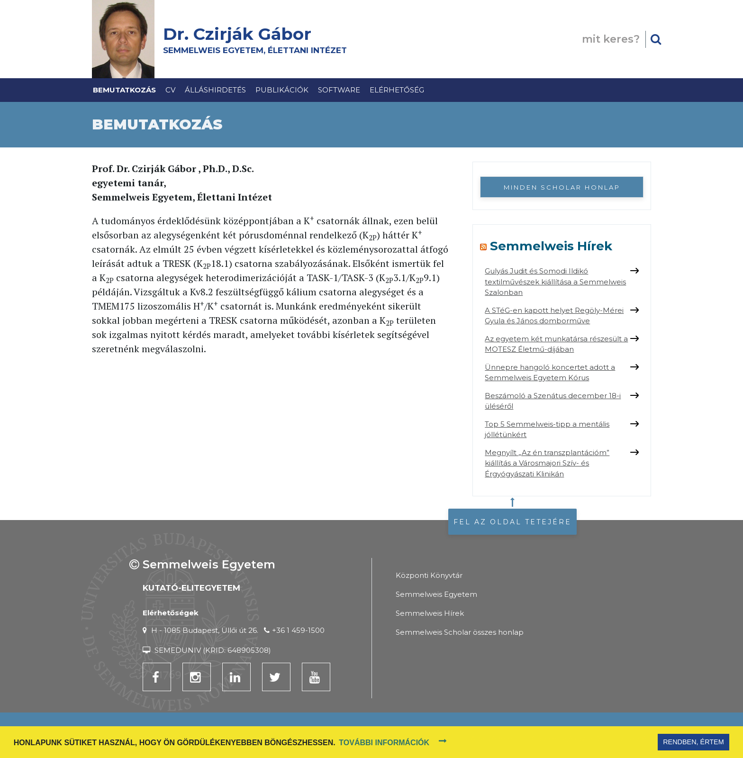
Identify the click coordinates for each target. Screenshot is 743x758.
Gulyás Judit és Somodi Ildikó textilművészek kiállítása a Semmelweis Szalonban (555, 281)
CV (170, 89)
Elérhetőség (397, 89)
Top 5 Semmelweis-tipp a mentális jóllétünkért (547, 429)
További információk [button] (384, 743)
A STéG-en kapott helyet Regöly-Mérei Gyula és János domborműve (554, 316)
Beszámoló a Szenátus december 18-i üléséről (553, 401)
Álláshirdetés (215, 89)
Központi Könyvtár (429, 575)
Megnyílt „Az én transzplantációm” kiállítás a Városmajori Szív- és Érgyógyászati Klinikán (547, 463)
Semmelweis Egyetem (436, 594)
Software (339, 89)
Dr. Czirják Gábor (241, 34)
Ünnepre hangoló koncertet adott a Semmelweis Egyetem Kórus (550, 373)
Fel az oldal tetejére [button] (512, 522)
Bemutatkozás (124, 89)
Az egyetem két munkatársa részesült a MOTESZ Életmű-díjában (556, 344)
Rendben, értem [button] (693, 742)
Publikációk (281, 89)
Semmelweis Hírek (551, 246)
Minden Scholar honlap (562, 187)
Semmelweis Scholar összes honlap (460, 632)
